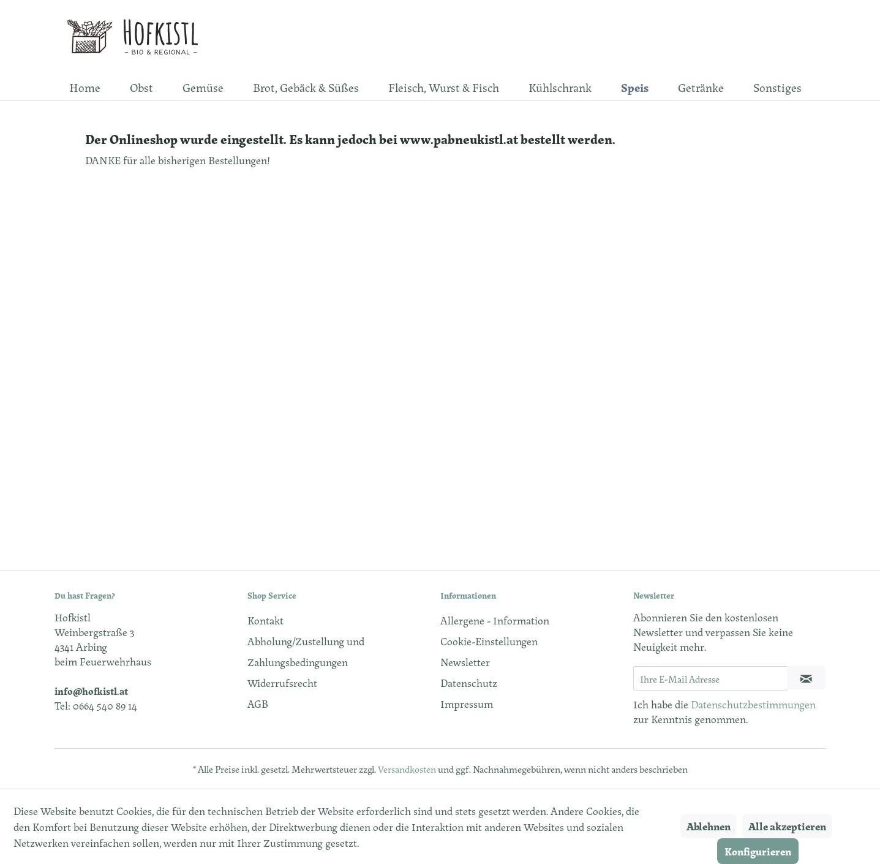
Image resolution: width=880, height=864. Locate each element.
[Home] (85, 87)
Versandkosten (407, 769)
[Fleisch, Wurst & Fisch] (444, 87)
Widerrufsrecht (282, 683)
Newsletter (465, 662)
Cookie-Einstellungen (489, 641)
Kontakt (265, 620)
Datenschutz (468, 683)
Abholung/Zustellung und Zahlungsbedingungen (305, 651)
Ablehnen (708, 826)
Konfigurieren (757, 851)
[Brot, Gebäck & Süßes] (306, 87)
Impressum (466, 703)
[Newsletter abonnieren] (806, 677)
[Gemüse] (203, 87)
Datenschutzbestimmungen (753, 704)
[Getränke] (701, 87)
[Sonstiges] (777, 87)
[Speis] (634, 87)
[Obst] (141, 87)
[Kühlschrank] (560, 87)
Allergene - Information (494, 620)
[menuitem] (85, 87)
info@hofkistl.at (91, 690)
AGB (257, 703)
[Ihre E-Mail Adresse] (710, 678)
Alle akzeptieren (787, 826)
